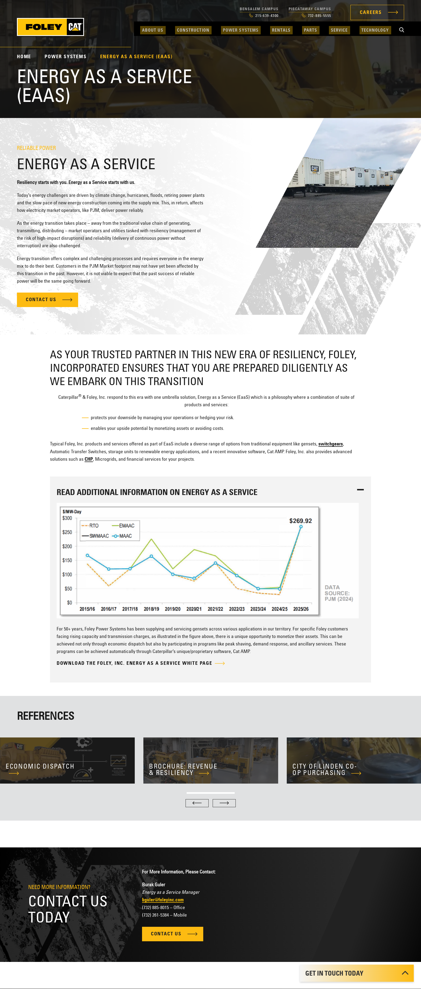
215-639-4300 (263, 15)
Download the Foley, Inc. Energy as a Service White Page (134, 663)
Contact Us (41, 300)
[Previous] (197, 803)
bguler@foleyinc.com (163, 900)
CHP (89, 459)
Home (24, 57)
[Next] (224, 803)
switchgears (330, 444)
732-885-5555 (316, 15)
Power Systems (65, 57)
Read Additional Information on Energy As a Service (157, 492)
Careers (371, 12)
